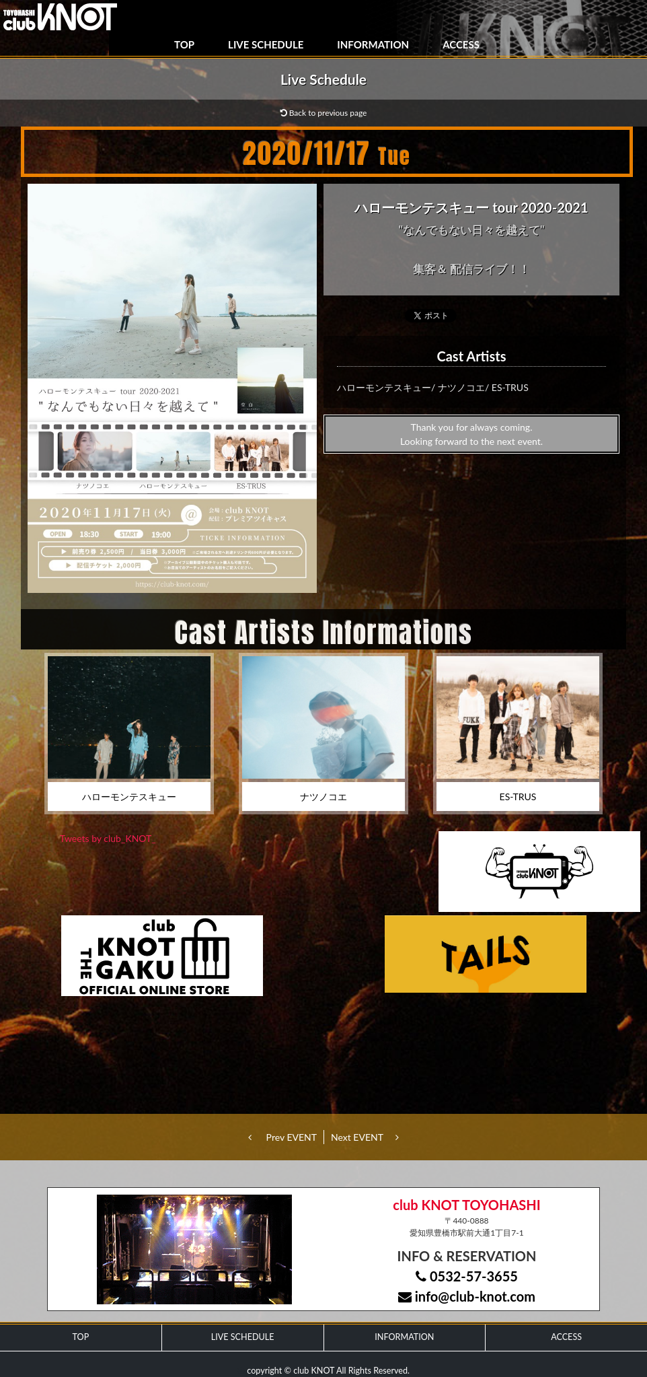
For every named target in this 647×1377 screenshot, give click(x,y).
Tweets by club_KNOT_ (108, 838)
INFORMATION (373, 44)
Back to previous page (323, 113)
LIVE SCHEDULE (265, 44)
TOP (184, 44)
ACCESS (461, 44)
